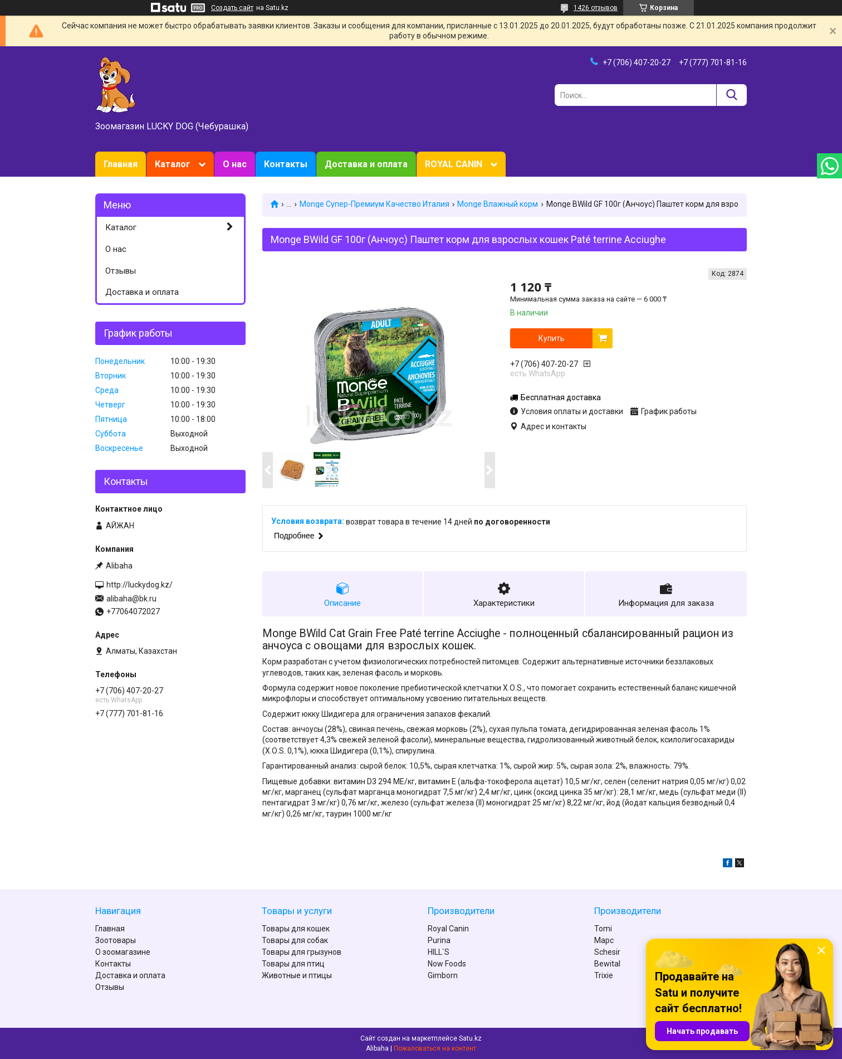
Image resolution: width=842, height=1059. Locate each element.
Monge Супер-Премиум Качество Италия (374, 204)
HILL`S (438, 952)
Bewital (607, 963)
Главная (121, 164)
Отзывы (120, 271)
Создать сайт (232, 8)
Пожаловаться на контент (435, 1048)
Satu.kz (470, 1038)
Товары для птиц (293, 963)
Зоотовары (115, 940)
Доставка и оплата (366, 164)
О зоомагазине (122, 952)
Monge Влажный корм (497, 204)
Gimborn (443, 975)
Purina (439, 940)
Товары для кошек (296, 928)
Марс (604, 940)
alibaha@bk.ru (131, 598)
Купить (552, 338)
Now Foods (447, 963)
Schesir (607, 952)
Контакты (285, 164)
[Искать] (731, 95)
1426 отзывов (596, 8)
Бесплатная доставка (561, 397)
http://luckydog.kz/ (139, 584)
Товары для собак (295, 940)
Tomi (603, 928)
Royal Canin (448, 928)
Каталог (172, 164)
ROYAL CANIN (453, 164)
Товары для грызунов (301, 952)
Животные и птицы (297, 975)
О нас (235, 164)
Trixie (603, 975)
